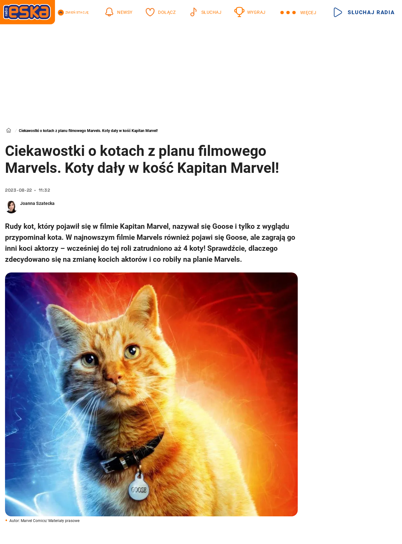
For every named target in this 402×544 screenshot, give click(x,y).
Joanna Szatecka (37, 203)
